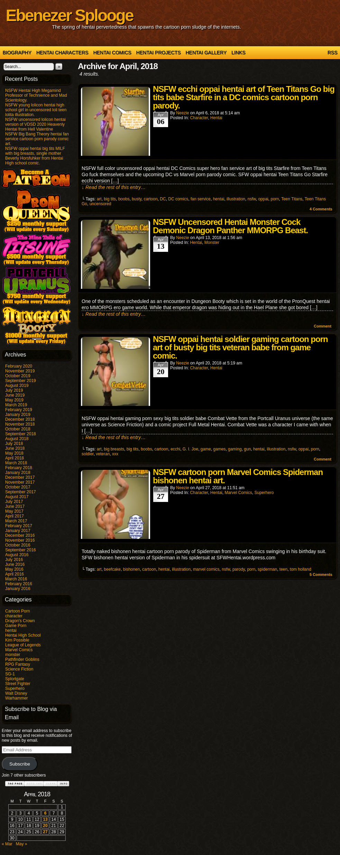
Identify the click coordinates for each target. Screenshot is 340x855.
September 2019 (20, 380)
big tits (110, 199)
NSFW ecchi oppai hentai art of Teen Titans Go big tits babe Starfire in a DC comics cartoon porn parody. (243, 97)
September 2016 (20, 550)
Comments (321, 209)
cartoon (151, 199)
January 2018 (17, 472)
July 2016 (14, 559)
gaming (234, 449)
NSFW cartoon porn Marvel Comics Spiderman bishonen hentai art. (238, 476)
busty (136, 199)
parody (238, 569)
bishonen (131, 569)
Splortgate (14, 678)
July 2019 (14, 390)
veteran (103, 454)
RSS (333, 52)
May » (21, 844)
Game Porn (15, 625)
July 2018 (14, 443)
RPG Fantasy (17, 664)
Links (238, 52)
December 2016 (20, 535)
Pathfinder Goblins (22, 659)
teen (283, 569)
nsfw (252, 199)
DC (163, 199)
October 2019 (17, 375)
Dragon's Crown (20, 620)
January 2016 (17, 588)
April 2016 (14, 574)
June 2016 (15, 564)
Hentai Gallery (206, 52)
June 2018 (15, 448)
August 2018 (16, 438)
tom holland (300, 569)
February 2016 (18, 583)
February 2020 (18, 366)
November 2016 (20, 540)
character (13, 616)
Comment (322, 326)
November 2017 (20, 482)
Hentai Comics (112, 52)
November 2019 (20, 371)
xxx (115, 454)
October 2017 (17, 487)
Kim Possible (17, 640)
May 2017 (14, 511)
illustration (236, 199)
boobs (124, 199)
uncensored (100, 203)
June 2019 (15, 395)
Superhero (15, 688)
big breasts (114, 449)
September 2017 (20, 492)
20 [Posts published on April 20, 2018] (45, 825)
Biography (17, 52)
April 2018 (14, 458)
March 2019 (16, 404)
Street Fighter (17, 683)
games (219, 449)
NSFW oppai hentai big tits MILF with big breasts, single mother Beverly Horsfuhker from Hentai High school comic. (35, 155)
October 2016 (17, 545)
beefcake (112, 569)
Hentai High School (23, 635)
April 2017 (14, 516)
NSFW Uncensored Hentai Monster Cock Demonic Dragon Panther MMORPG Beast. (230, 226)
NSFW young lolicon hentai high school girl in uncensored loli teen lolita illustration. (35, 110)
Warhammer (16, 698)
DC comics (178, 199)
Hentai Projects (158, 52)
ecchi (175, 449)
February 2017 (18, 525)
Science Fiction (19, 669)
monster (12, 654)
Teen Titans (291, 199)
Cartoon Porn (17, 611)
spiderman (267, 569)
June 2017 (15, 506)
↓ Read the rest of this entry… (114, 187)
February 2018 (18, 467)
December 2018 (20, 419)
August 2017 (16, 496)
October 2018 (17, 429)
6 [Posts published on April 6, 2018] (45, 813)
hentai (11, 630)
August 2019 (16, 385)
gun (247, 449)
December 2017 (20, 477)
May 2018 (14, 453)
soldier (88, 454)
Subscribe (19, 764)
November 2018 (20, 424)
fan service (201, 199)
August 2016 (16, 554)
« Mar (7, 844)
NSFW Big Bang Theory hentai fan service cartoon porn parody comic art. (37, 139)
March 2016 (16, 579)
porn (274, 199)
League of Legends (23, 645)
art (99, 199)
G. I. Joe (190, 449)
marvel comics (206, 569)
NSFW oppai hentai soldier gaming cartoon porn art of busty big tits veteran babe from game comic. (240, 347)
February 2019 (18, 409)
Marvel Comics (19, 649)
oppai (263, 199)
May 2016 (14, 569)
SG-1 (10, 674)
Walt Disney (16, 693)
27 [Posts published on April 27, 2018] (45, 831)
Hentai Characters (62, 52)
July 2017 (14, 501)
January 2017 (17, 530)
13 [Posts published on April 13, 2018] (45, 819)
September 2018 (20, 433)
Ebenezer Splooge (69, 15)
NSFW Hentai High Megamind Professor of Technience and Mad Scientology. (36, 95)
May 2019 (14, 400)
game (206, 449)
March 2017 (16, 521)
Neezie (182, 113)
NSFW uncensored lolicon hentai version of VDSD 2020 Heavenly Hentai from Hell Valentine (35, 124)
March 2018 (16, 462)
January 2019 (17, 414)
